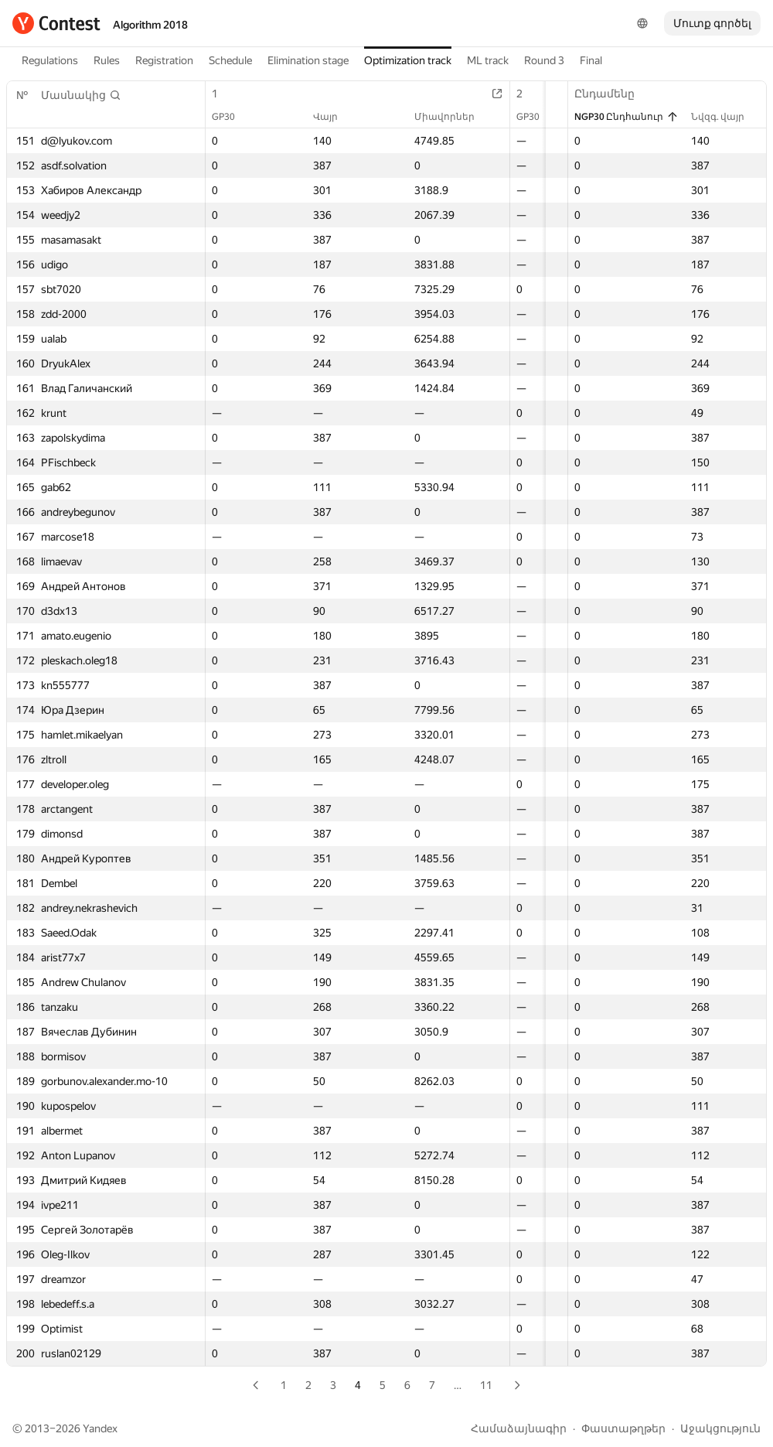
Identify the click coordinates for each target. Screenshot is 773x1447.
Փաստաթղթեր (623, 1428)
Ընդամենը (612, 93)
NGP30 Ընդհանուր (626, 117)
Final (591, 60)
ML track (488, 60)
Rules (107, 60)
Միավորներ (404, 117)
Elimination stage (308, 60)
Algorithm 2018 (150, 25)
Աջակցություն (720, 1428)
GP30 (231, 117)
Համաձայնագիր (519, 1428)
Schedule (230, 60)
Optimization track (407, 60)
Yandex (100, 1428)
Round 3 (544, 60)
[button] (81, 95)
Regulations (50, 60)
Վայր (309, 117)
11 (486, 1385)
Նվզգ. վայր (725, 117)
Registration (164, 60)
